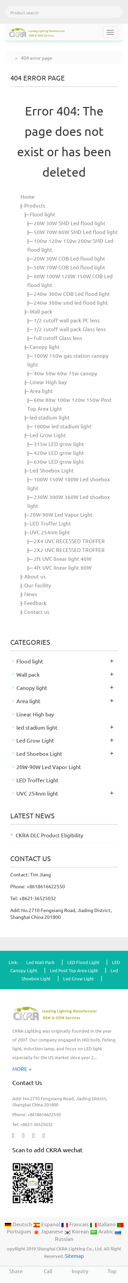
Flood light (42, 214)
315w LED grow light (59, 444)
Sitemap (74, 1255)
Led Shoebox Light (52, 470)
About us (35, 576)
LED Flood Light (83, 962)
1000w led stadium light (62, 426)
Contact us (36, 611)
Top (112, 1270)
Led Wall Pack (40, 962)
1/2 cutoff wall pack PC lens (67, 320)
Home (27, 196)
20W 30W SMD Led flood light (69, 223)
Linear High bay (48, 382)
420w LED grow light (59, 452)
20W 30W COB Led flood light (69, 258)
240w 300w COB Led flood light (72, 293)
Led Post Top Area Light (74, 970)
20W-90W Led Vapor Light (61, 514)
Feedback (35, 603)
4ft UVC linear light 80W (62, 567)
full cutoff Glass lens (58, 338)
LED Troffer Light (50, 523)
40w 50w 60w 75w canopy (65, 373)
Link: (13, 962)
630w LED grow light (59, 461)
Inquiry (80, 1270)
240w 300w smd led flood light (71, 302)
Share (16, 1270)
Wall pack (41, 311)
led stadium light (50, 417)
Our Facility (37, 585)
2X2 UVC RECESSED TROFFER (69, 550)
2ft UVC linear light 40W (62, 558)
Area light (41, 391)
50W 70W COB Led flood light (69, 267)
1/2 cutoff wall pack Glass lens (70, 329)
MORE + (22, 1069)
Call (48, 1270)
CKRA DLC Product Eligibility (49, 835)
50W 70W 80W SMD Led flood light (76, 232)
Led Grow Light (48, 435)
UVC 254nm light (50, 532)
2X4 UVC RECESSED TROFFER (69, 541)
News (30, 594)
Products (34, 205)
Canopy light (45, 346)
